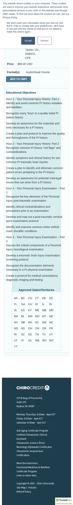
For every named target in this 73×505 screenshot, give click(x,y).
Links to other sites (27, 475)
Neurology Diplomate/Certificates (34, 447)
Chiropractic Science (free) (31, 443)
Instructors (14, 45)
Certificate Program (27, 471)
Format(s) (13, 72)
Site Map (21, 487)
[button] (64, 501)
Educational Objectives (21, 92)
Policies (32, 487)
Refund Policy (24, 491)
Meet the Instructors (27, 463)
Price (10, 64)
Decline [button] (44, 40)
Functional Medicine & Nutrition (33, 467)
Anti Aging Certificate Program (32, 430)
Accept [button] (28, 40)
